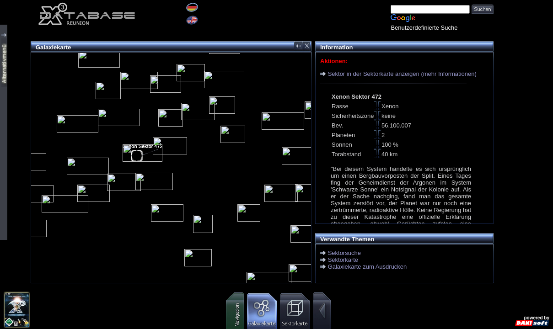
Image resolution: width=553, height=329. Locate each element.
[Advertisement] (523, 137)
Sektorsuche (344, 252)
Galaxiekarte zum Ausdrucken (367, 266)
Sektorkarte (343, 259)
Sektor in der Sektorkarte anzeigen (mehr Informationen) (402, 73)
